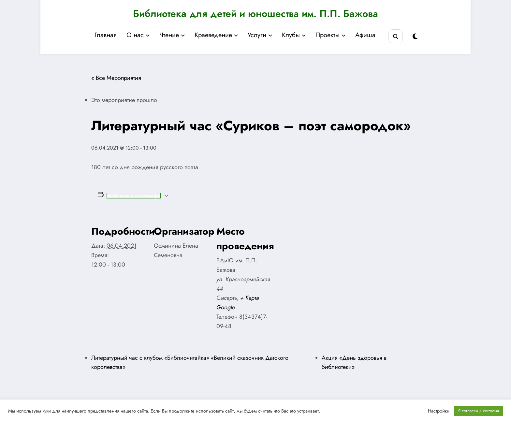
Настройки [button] (438, 411)
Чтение (172, 35)
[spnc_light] (415, 36)
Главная (106, 35)
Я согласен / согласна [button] (478, 411)
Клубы (294, 35)
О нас (138, 35)
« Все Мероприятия (116, 78)
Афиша (365, 35)
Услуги (260, 35)
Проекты (330, 35)
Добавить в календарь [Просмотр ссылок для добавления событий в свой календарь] (133, 195)
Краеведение (216, 35)
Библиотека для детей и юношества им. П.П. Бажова (255, 14)
